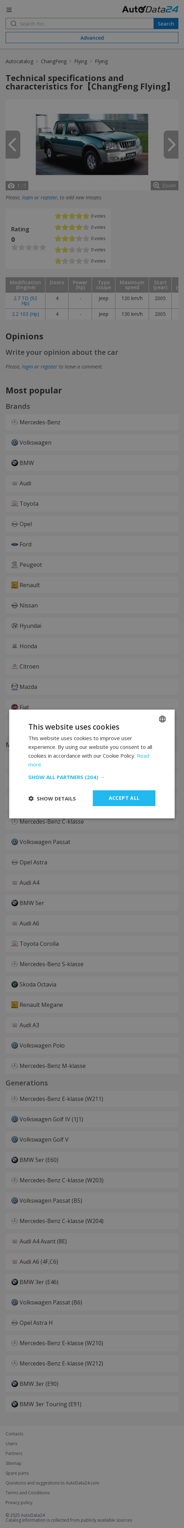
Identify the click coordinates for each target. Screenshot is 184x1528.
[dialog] (92, 764)
